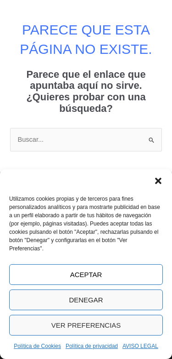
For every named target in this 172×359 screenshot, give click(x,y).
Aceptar (86, 274)
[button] (158, 180)
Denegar (86, 300)
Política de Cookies (37, 346)
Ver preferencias (86, 325)
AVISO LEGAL (140, 346)
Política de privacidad (92, 346)
